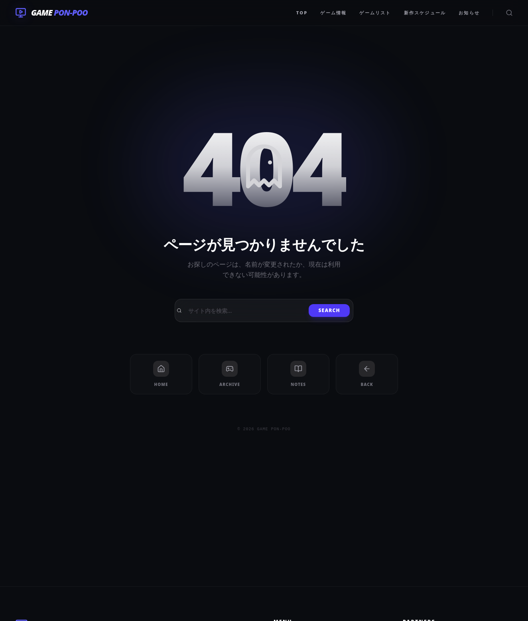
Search (329, 310)
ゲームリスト (375, 13)
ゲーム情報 (333, 13)
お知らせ (469, 13)
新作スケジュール (425, 13)
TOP (302, 13)
